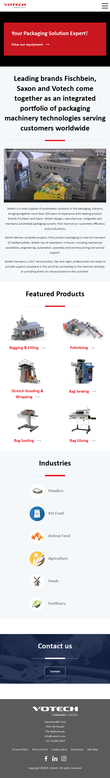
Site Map (92, 749)
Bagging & (27, 348)
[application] (55, 175)
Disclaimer (77, 749)
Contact (55, 671)
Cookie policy (59, 749)
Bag (82, 392)
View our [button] (30, 45)
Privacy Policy (20, 749)
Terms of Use (40, 749)
